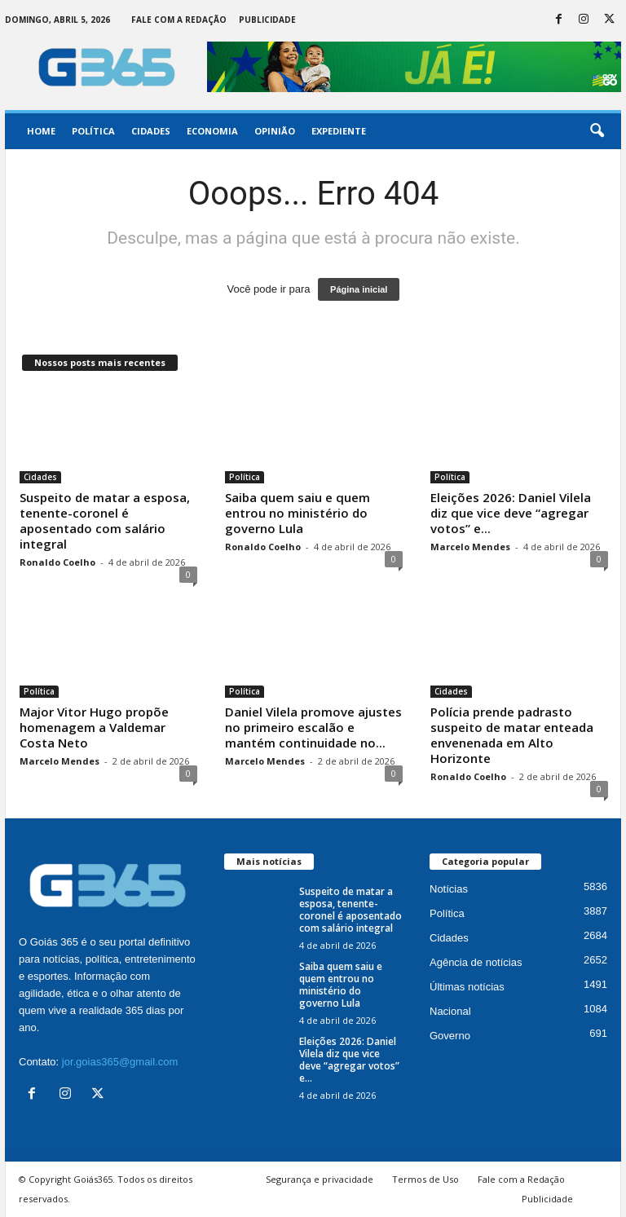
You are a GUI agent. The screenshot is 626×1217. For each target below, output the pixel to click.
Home (41, 131)
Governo (450, 1036)
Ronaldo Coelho (57, 562)
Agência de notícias (476, 962)
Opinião (274, 131)
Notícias (449, 889)
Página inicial (358, 289)
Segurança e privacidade (319, 1179)
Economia (212, 131)
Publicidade (267, 19)
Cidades (150, 131)
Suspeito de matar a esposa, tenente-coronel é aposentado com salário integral (105, 520)
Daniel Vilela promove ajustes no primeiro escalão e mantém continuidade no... (313, 727)
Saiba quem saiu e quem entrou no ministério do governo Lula (297, 512)
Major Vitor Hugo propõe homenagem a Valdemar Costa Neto (94, 727)
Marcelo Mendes (470, 546)
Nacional (450, 1011)
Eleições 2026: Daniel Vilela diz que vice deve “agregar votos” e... (510, 512)
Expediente (338, 131)
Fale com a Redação (179, 19)
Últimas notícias (467, 987)
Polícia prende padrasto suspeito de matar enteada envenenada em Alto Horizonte (511, 734)
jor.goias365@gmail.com (120, 1062)
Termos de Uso (425, 1179)
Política (93, 131)
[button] (597, 131)
